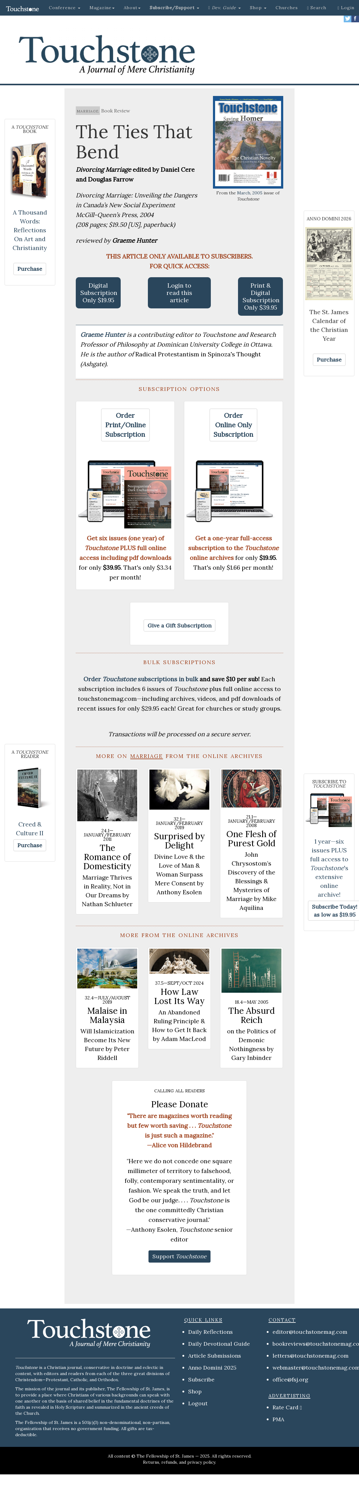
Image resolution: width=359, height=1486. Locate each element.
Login (346, 7)
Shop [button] (258, 7)
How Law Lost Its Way (179, 996)
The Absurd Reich (251, 1015)
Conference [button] (64, 7)
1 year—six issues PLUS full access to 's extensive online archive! (329, 867)
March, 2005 (249, 193)
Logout (197, 1403)
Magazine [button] (102, 7)
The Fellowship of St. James (165, 1456)
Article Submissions (214, 1355)
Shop (195, 1391)
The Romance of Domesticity (107, 857)
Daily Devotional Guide (219, 1343)
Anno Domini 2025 (212, 1367)
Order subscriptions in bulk (140, 679)
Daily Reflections (210, 1331)
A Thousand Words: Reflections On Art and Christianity (30, 230)
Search (316, 7)
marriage (88, 110)
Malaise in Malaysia (107, 1015)
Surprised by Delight (179, 841)
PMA (278, 1419)
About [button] (132, 7)
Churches (287, 7)
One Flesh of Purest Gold (251, 839)
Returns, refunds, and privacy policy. (179, 1462)
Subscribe (201, 1379)
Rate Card (286, 1407)
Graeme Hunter (103, 334)
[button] (174, 7)
